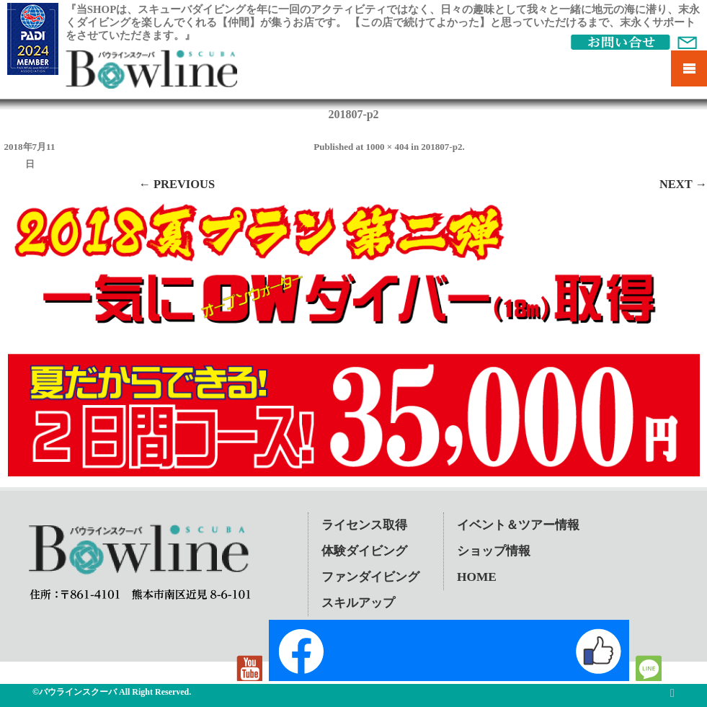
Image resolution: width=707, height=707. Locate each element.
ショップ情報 (493, 551)
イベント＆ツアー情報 (518, 525)
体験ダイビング (364, 551)
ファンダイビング (370, 577)
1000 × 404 (387, 146)
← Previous (176, 184)
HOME (477, 577)
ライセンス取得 (364, 525)
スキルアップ (358, 603)
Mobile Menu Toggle (689, 68)
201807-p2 (441, 146)
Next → (683, 184)
